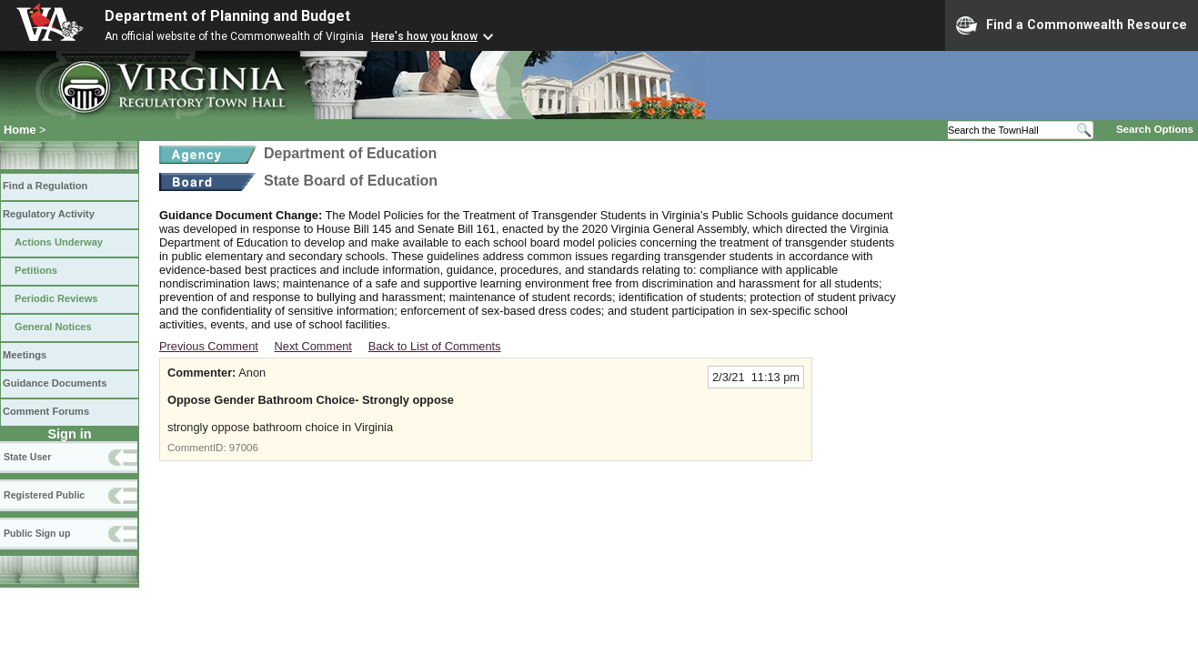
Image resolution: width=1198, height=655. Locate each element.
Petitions (36, 270)
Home (20, 129)
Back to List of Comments (434, 346)
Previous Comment (208, 346)
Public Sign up (37, 533)
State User (27, 456)
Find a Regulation (45, 185)
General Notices (53, 326)
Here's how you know (424, 36)
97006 (243, 447)
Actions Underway (59, 242)
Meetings (24, 354)
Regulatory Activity (49, 213)
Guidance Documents (54, 383)
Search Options (1154, 129)
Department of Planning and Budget (227, 16)
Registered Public (44, 494)
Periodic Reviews (56, 298)
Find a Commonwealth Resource (1071, 25)
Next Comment (313, 346)
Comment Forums (46, 411)
